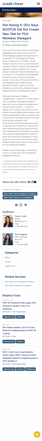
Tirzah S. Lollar (10, 45)
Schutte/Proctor (8, 53)
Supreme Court (10, 266)
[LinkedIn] (29, 182)
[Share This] (25, 204)
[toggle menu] (38, 3)
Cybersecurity (9, 317)
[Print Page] (16, 204)
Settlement (30, 369)
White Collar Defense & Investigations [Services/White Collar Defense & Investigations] (18, 285)
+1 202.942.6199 (21, 226)
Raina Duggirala (22, 45)
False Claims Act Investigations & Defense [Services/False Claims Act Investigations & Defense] (19, 282)
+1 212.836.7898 (21, 244)
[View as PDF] (21, 204)
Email (17, 224)
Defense (7, 257)
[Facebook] (32, 182)
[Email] (35, 182)
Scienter (7, 262)
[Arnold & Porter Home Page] (12, 3)
